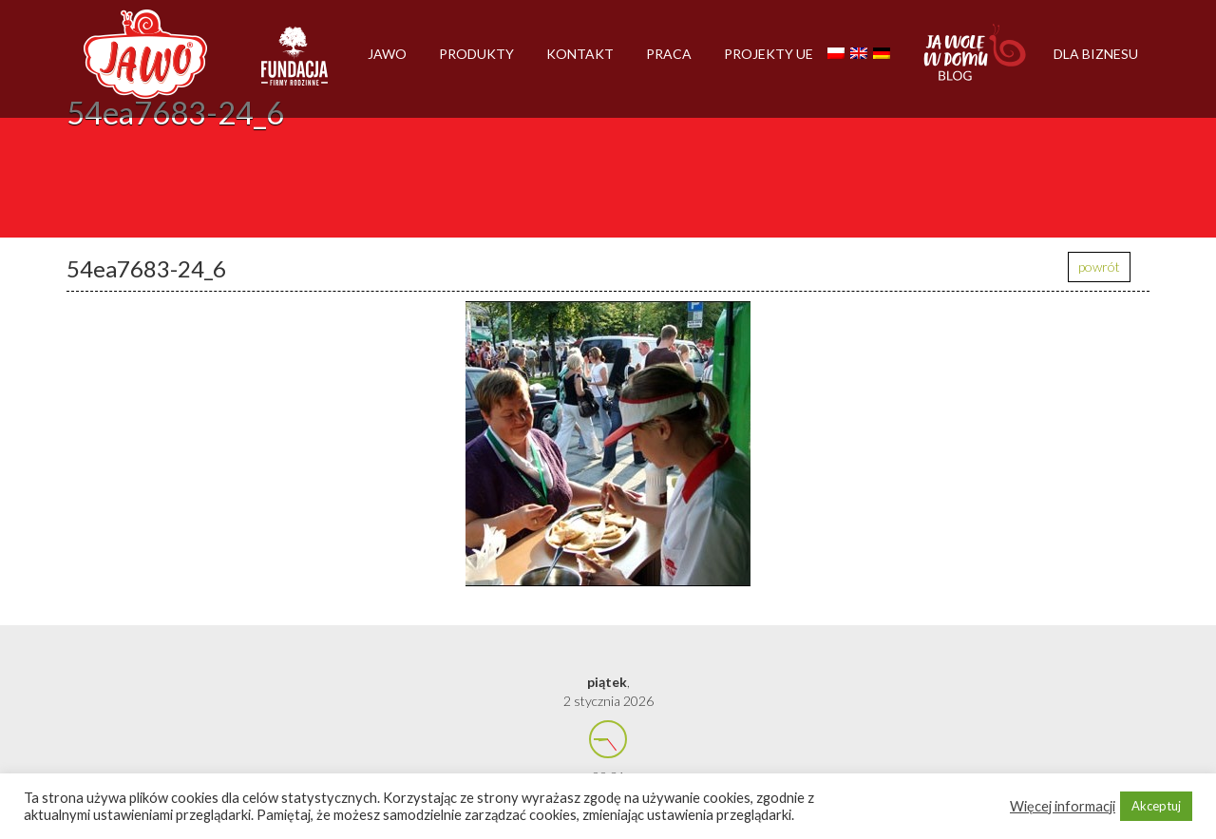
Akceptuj (1156, 805)
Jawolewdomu (976, 62)
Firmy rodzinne (294, 65)
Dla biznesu (1096, 54)
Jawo (387, 54)
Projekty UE (768, 54)
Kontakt (580, 54)
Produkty (476, 54)
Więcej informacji (1062, 806)
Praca (669, 54)
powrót (1099, 266)
